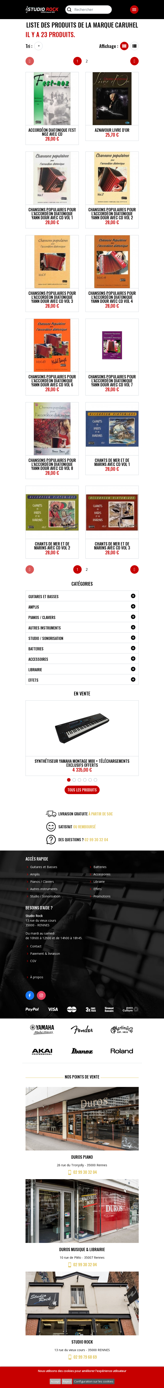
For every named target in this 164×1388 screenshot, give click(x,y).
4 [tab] (85, 780)
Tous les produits (82, 790)
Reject (67, 1381)
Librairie (35, 669)
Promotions (102, 896)
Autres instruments (44, 628)
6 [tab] (95, 780)
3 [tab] (79, 780)
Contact (35, 946)
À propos (36, 977)
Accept (55, 1381)
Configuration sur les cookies (93, 1381)
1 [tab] (69, 780)
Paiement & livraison (45, 953)
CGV (33, 961)
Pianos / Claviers (41, 617)
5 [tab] (90, 780)
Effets (33, 680)
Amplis (33, 607)
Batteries (35, 649)
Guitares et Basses (43, 596)
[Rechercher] (88, 9)
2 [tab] (74, 780)
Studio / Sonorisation (45, 638)
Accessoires (38, 659)
